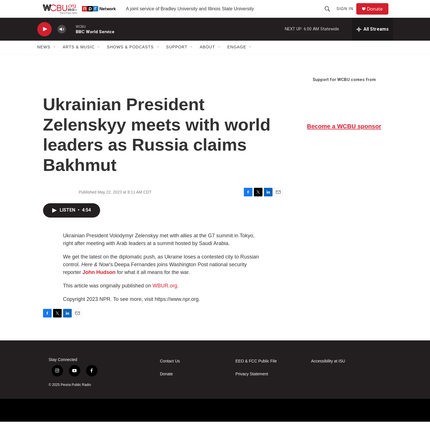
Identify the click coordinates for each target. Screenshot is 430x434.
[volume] (62, 41)
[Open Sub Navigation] (54, 59)
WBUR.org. (166, 298)
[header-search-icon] (329, 14)
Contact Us (170, 373)
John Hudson (99, 284)
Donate (378, 15)
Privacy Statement (252, 386)
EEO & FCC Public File (256, 373)
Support (176, 59)
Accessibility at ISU (328, 373)
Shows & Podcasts (130, 59)
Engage (236, 59)
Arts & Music (79, 59)
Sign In (347, 15)
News (43, 59)
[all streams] (372, 41)
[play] (44, 41)
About (207, 59)
